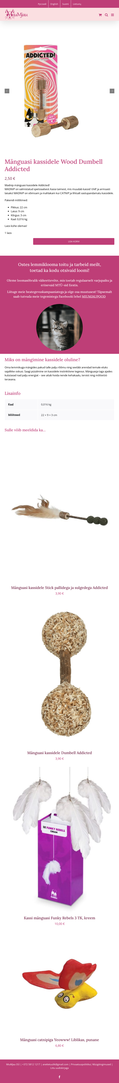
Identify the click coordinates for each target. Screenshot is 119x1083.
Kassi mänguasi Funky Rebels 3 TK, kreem (59, 918)
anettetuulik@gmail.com (55, 1064)
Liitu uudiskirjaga (59, 1067)
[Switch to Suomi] (65, 4)
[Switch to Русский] (42, 4)
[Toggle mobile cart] (100, 15)
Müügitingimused (101, 1064)
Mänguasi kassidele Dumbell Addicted (59, 752)
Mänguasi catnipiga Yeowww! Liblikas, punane (59, 1039)
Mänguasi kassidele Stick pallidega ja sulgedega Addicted (59, 587)
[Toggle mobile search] (106, 15)
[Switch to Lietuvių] (77, 4)
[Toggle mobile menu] (112, 15)
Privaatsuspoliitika (80, 1064)
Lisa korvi (73, 241)
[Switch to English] (54, 4)
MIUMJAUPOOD (94, 296)
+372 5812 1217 (31, 1064)
